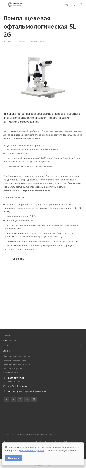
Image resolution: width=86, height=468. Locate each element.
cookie (73, 447)
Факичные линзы (11, 372)
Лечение (7, 351)
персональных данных (32, 450)
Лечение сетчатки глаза (14, 360)
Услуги (6, 346)
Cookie (39, 442)
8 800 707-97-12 (16, 378)
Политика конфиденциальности (18, 442)
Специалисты (9, 340)
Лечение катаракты (12, 368)
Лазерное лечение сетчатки (16, 364)
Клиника (7, 335)
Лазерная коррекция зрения (16, 356)
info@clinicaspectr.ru (18, 386)
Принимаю (13, 458)
